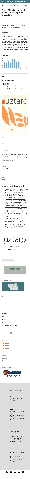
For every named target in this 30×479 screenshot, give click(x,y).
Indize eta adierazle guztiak (9, 325)
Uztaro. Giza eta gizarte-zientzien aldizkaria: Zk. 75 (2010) (16, 201)
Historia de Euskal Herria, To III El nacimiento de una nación (16, 223)
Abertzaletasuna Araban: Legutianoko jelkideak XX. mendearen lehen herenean (15, 205)
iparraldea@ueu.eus (17, 398)
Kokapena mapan (17, 400)
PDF (5, 138)
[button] (5, 333)
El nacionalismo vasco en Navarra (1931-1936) (15, 212)
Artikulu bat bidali (8, 260)
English (4, 360)
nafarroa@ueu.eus (18, 459)
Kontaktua (26, 477)
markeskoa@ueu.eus (17, 440)
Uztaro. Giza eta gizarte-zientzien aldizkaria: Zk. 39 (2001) (16, 208)
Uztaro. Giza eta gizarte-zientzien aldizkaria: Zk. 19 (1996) (14, 227)
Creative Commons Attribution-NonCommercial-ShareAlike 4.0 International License (15, 88)
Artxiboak (9, 5)
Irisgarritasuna (19, 477)
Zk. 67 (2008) (17, 5)
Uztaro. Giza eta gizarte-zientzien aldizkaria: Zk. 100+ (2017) (14, 193)
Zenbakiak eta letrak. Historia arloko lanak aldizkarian (16, 190)
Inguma (4, 313)
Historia (4, 179)
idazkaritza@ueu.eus (18, 418)
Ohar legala (3, 477)
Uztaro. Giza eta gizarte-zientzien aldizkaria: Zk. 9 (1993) (16, 220)
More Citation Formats (8, 160)
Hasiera (3, 5)
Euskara (4, 358)
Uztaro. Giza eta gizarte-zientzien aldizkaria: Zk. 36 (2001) (16, 215)
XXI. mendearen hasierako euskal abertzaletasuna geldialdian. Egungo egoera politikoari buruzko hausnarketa (15, 198)
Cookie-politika (11, 477)
